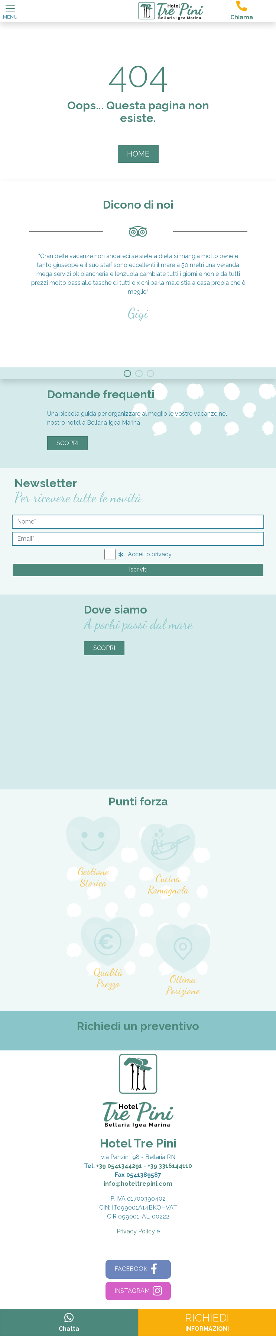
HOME (138, 153)
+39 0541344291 (119, 1165)
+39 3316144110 (169, 1165)
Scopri (67, 443)
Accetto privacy (145, 554)
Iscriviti (138, 569)
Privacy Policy (136, 1231)
